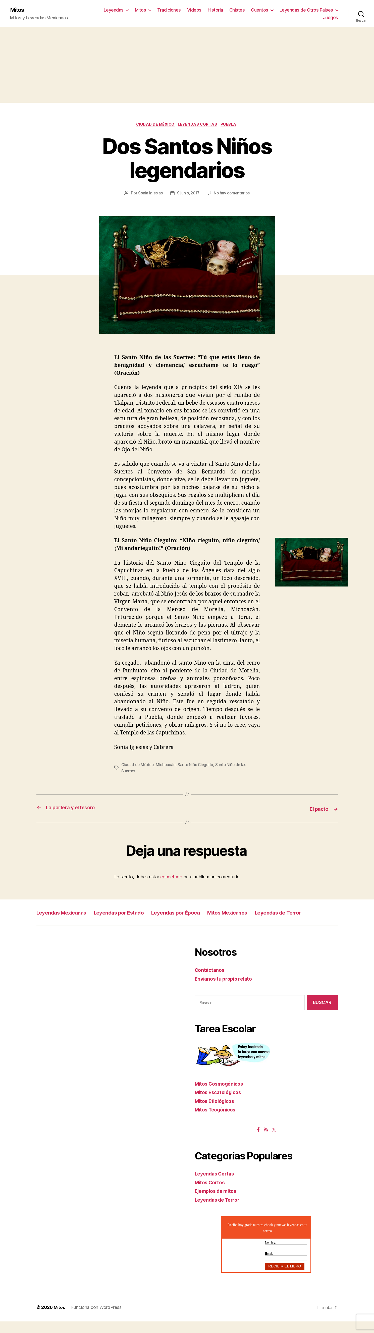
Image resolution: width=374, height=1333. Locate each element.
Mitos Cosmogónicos (221, 1095)
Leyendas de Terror (63, 924)
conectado (171, 877)
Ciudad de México (154, 125)
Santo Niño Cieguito (197, 765)
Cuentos (259, 10)
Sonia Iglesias (149, 194)
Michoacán (167, 765)
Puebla (232, 125)
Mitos (18, 10)
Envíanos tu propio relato (226, 990)
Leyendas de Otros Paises (306, 10)
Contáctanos (211, 982)
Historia (215, 10)
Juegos (330, 17)
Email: (269, 1265)
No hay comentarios (232, 194)
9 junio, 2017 (188, 194)
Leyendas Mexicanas (66, 913)
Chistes (237, 10)
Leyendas (114, 10)
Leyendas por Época (199, 913)
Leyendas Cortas (199, 125)
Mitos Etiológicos (216, 1112)
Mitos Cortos (211, 1194)
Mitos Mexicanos (259, 913)
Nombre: (270, 1254)
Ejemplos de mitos (218, 1203)
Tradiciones (169, 10)
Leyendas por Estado (133, 913)
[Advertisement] (187, 65)
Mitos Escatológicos (220, 1104)
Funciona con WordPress (97, 1318)
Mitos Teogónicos (217, 1121)
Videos (194, 10)
